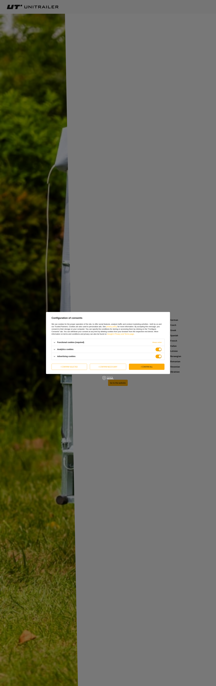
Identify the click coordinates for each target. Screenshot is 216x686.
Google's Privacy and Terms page (120, 334)
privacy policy (111, 327)
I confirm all (147, 366)
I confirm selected (69, 366)
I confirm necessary (108, 366)
